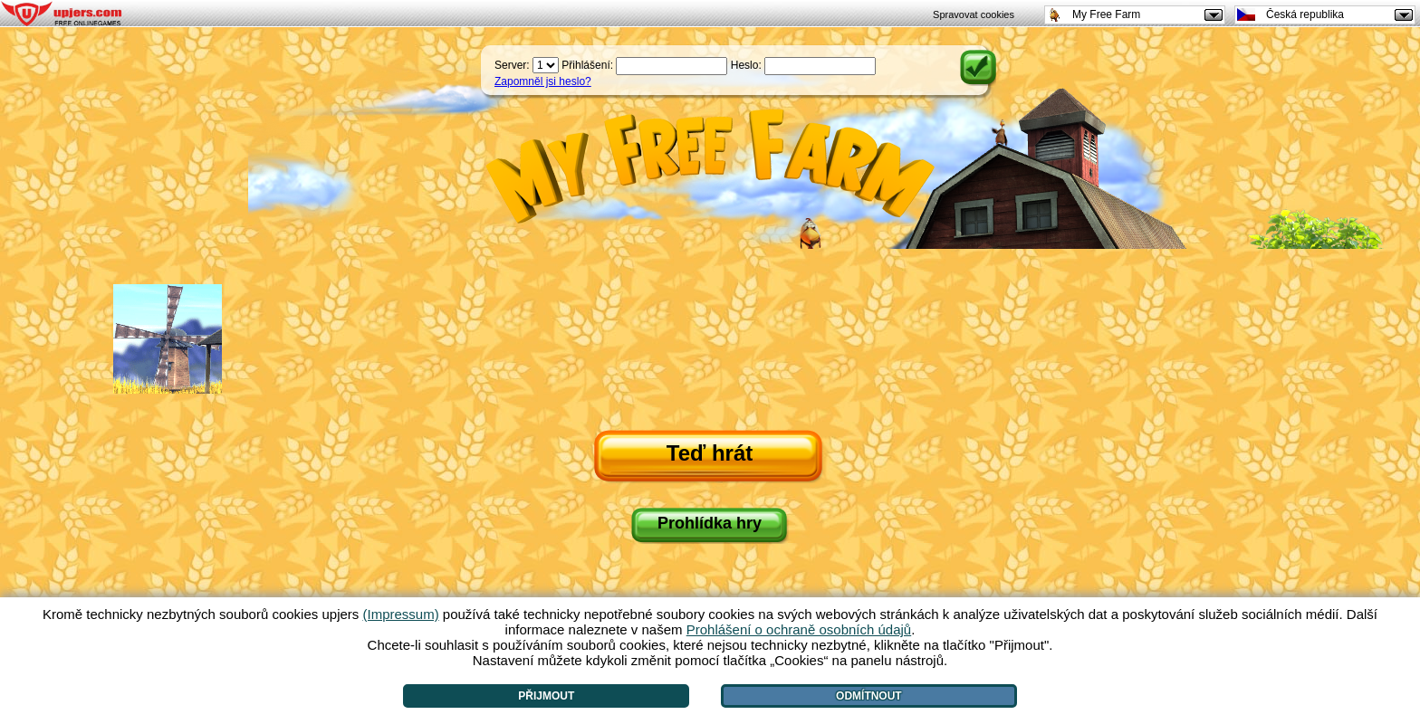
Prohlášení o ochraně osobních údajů (799, 629)
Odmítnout (869, 696)
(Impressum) (400, 614)
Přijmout (546, 696)
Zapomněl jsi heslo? (542, 81)
